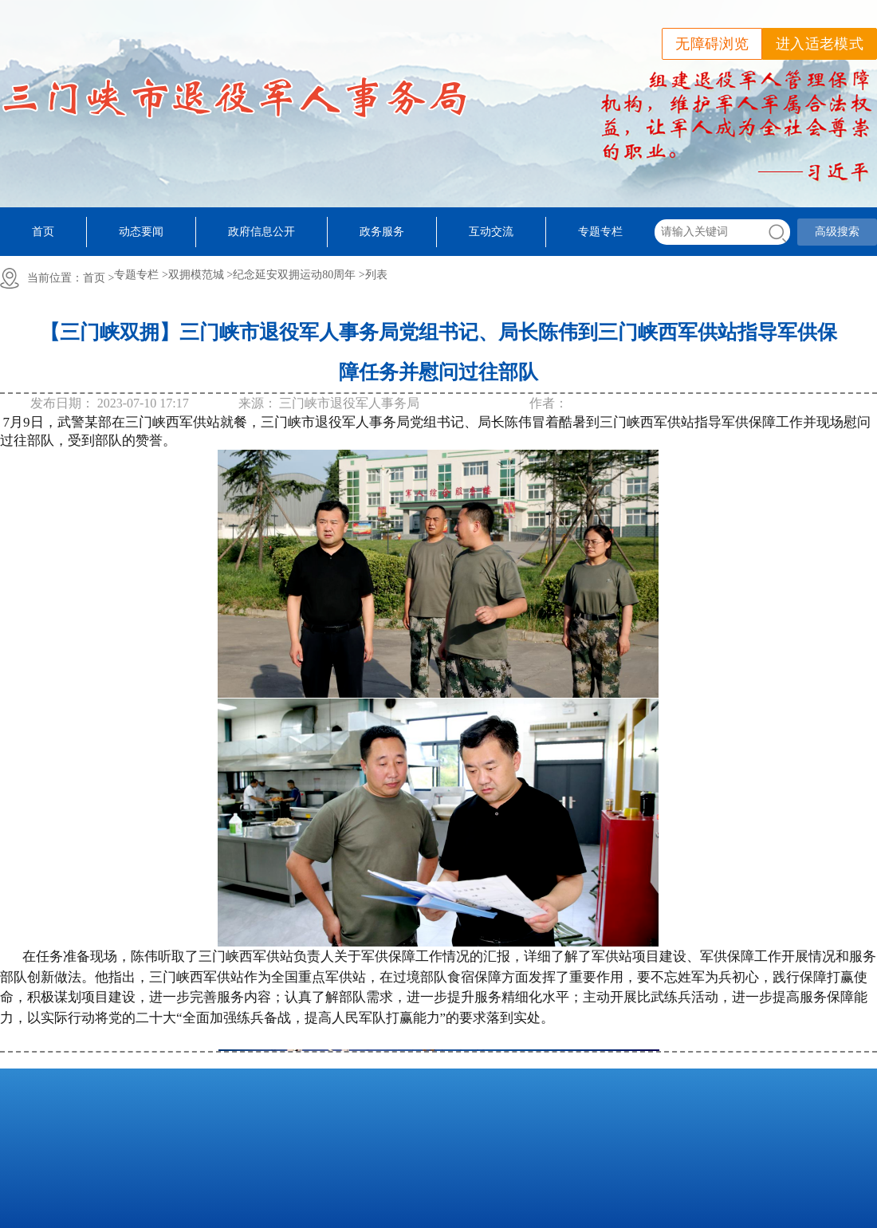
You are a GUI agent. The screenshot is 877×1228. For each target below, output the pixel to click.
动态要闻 (141, 232)
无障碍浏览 (712, 44)
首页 (43, 232)
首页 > (98, 278)
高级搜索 (837, 232)
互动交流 (491, 232)
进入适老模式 (819, 44)
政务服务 (382, 232)
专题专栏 (600, 232)
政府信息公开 (261, 232)
